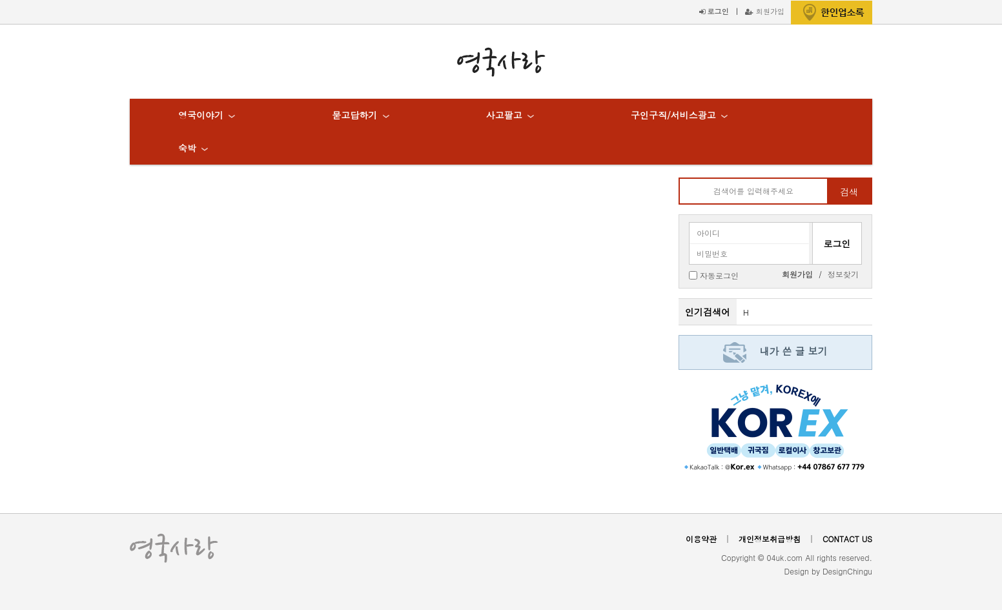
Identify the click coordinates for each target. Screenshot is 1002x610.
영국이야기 (200, 114)
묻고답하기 (354, 114)
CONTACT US (847, 538)
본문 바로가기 (0, 0)
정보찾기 (843, 274)
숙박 (187, 147)
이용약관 (701, 538)
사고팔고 (504, 114)
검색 (849, 191)
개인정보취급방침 (770, 538)
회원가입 (764, 11)
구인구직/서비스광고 (673, 114)
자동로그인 (719, 274)
